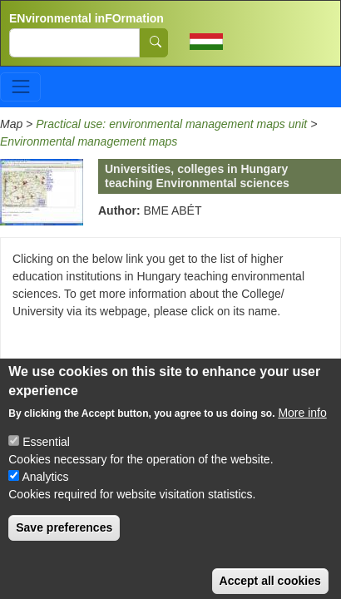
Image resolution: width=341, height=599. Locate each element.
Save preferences (64, 541)
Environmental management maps (88, 141)
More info (302, 426)
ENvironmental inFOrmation (86, 18)
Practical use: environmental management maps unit (173, 124)
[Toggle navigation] (20, 86)
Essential (46, 456)
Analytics (45, 491)
